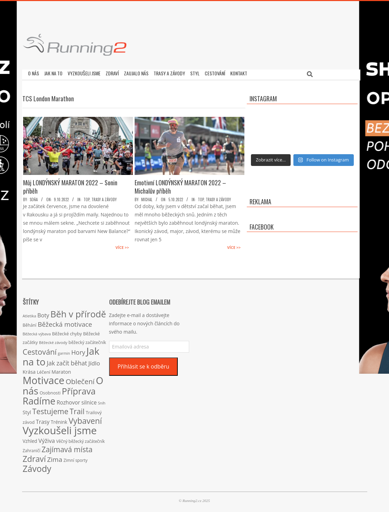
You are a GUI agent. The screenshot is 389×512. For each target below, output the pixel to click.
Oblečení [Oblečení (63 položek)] (80, 379)
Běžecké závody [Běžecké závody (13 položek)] (53, 340)
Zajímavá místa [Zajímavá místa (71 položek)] (67, 448)
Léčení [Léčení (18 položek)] (43, 370)
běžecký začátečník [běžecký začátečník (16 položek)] (87, 341)
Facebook (262, 225)
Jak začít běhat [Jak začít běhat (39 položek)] (67, 361)
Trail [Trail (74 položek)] (77, 409)
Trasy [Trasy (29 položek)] (42, 420)
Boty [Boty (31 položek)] (43, 313)
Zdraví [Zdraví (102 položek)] (34, 457)
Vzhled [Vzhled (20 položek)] (30, 439)
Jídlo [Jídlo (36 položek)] (94, 361)
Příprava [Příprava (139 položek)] (79, 389)
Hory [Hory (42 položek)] (78, 350)
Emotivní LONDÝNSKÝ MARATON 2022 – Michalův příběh (180, 185)
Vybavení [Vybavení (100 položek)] (85, 419)
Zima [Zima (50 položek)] (54, 457)
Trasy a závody (104, 198)
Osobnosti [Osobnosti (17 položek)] (50, 391)
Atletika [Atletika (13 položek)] (29, 314)
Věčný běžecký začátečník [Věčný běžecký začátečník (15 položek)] (80, 439)
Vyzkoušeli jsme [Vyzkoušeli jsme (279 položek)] (60, 429)
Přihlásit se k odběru (143, 365)
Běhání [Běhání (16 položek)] (30, 323)
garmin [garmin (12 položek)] (64, 351)
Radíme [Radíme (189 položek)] (39, 399)
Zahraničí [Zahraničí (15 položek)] (31, 449)
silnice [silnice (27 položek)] (89, 400)
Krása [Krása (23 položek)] (29, 370)
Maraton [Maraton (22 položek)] (61, 370)
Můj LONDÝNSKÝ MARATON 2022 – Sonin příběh (70, 185)
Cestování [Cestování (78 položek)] (40, 350)
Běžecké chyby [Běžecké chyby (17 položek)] (67, 332)
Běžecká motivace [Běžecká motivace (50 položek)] (65, 322)
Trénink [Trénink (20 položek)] (59, 420)
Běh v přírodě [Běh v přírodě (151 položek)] (78, 312)
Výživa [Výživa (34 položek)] (46, 439)
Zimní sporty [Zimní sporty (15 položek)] (75, 458)
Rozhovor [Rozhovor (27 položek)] (68, 400)
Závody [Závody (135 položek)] (37, 467)
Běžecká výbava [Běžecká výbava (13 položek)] (37, 332)
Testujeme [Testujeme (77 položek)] (50, 409)
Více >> (122, 245)
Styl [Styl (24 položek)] (27, 410)
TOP (86, 198)
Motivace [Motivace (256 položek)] (44, 378)
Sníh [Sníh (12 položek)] (102, 401)
